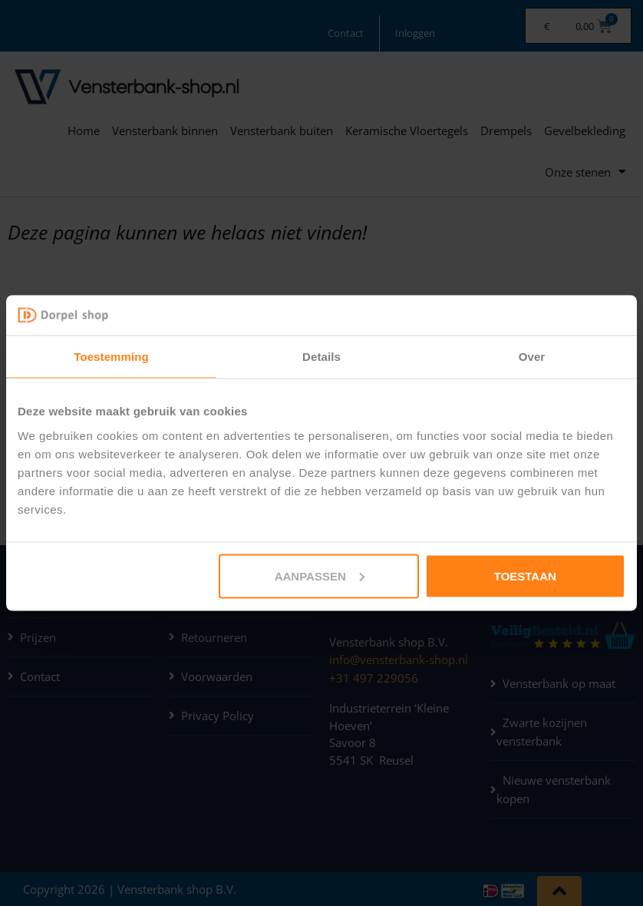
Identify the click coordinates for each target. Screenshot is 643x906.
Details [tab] (321, 356)
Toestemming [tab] (111, 356)
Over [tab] (532, 356)
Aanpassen (319, 575)
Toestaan (525, 575)
